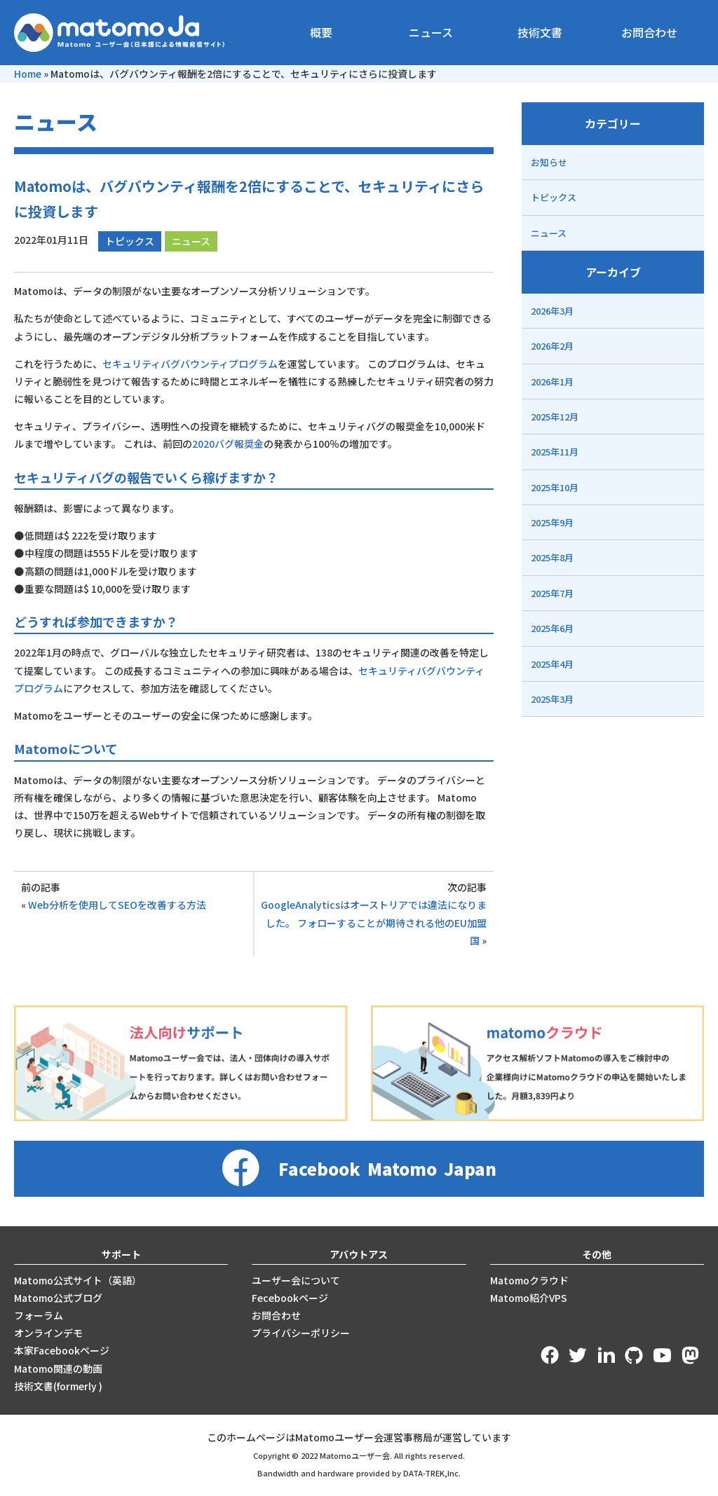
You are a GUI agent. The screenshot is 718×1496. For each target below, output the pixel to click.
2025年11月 (554, 451)
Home (27, 74)
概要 (321, 32)
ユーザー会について (296, 1280)
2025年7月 (552, 593)
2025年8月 (552, 557)
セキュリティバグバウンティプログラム (190, 364)
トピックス (129, 241)
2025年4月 (552, 664)
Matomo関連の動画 (58, 1368)
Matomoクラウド (529, 1280)
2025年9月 (552, 522)
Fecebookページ (290, 1298)
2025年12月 (554, 416)
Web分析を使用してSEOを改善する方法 (117, 905)
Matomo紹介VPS (528, 1298)
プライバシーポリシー (301, 1333)
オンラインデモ (48, 1333)
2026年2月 (552, 345)
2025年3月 (552, 699)
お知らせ (549, 162)
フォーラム (38, 1315)
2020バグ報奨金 (228, 444)
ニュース (431, 32)
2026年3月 (552, 310)
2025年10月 (554, 487)
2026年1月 (552, 381)
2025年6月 (552, 628)
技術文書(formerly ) (58, 1386)
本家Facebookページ (61, 1350)
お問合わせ (649, 32)
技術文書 (539, 32)
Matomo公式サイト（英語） (78, 1280)
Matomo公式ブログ (58, 1298)
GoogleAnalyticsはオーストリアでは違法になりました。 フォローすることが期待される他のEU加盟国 (374, 922)
